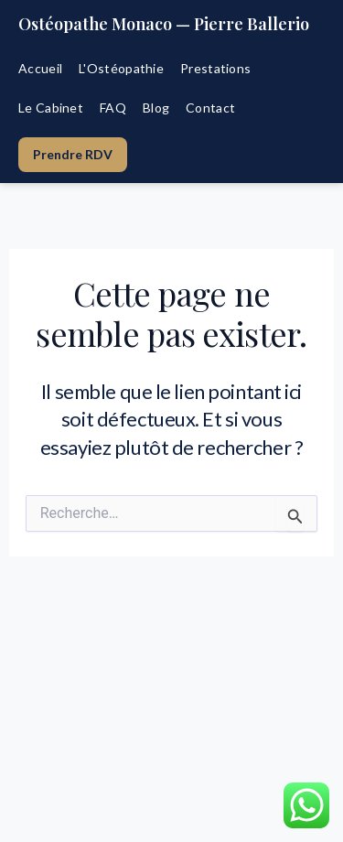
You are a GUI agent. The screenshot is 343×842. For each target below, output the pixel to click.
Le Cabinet (50, 107)
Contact (210, 107)
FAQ (113, 107)
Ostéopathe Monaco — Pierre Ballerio (163, 24)
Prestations (215, 68)
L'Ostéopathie (121, 68)
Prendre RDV (73, 154)
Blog (156, 107)
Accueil (40, 68)
